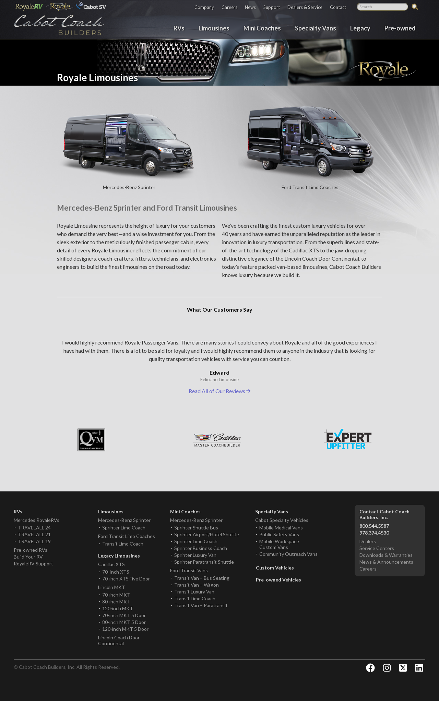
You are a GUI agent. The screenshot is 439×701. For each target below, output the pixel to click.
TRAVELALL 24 (34, 527)
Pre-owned (400, 27)
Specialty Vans (315, 27)
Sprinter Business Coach (200, 548)
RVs (179, 27)
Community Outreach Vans (288, 554)
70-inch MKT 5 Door (124, 615)
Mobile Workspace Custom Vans (279, 544)
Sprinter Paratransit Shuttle (204, 562)
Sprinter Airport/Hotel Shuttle (206, 534)
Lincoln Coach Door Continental (119, 640)
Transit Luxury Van (194, 591)
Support (271, 7)
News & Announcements (386, 562)
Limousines (214, 27)
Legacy (360, 27)
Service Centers (376, 548)
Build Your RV (28, 557)
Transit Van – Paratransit (201, 605)
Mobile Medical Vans (281, 527)
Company (204, 7)
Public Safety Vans (279, 534)
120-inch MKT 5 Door (125, 629)
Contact (338, 7)
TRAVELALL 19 (34, 541)
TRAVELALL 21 (34, 534)
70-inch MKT (116, 595)
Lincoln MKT (111, 587)
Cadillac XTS (111, 564)
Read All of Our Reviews (219, 391)
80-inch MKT (116, 601)
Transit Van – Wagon (196, 585)
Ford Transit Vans (189, 570)
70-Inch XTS (115, 572)
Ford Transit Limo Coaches (126, 536)
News (250, 7)
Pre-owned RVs (30, 550)
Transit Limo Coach (122, 544)
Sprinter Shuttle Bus (196, 527)
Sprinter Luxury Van (195, 555)
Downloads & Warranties (386, 555)
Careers (229, 7)
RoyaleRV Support (33, 563)
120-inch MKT (117, 608)
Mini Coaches (262, 27)
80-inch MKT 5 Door (124, 622)
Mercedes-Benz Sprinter (124, 520)
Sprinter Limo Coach (123, 527)
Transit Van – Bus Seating (201, 578)
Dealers (367, 541)
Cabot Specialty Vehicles (281, 520)
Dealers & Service (304, 7)
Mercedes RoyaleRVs (36, 520)
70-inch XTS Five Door (126, 578)
